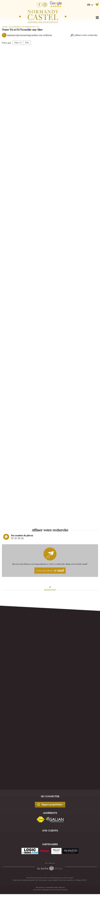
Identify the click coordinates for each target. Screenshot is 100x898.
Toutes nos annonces (66, 880)
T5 (19, 538)
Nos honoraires (41, 880)
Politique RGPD (80, 880)
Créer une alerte (50, 570)
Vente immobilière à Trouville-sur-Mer (22, 27)
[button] (84, 35)
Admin (55, 880)
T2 (12, 538)
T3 (15, 538)
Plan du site (17, 880)
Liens (50, 880)
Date (18, 43)
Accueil (4, 27)
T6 (22, 538)
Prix (27, 43)
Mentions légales (28, 880)
